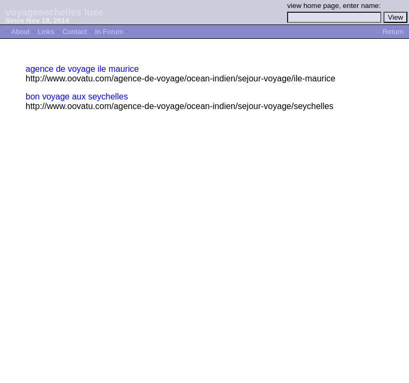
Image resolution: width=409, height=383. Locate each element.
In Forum (109, 32)
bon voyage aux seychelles (77, 96)
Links (46, 32)
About (20, 32)
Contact (74, 32)
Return (393, 32)
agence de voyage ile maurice (82, 68)
